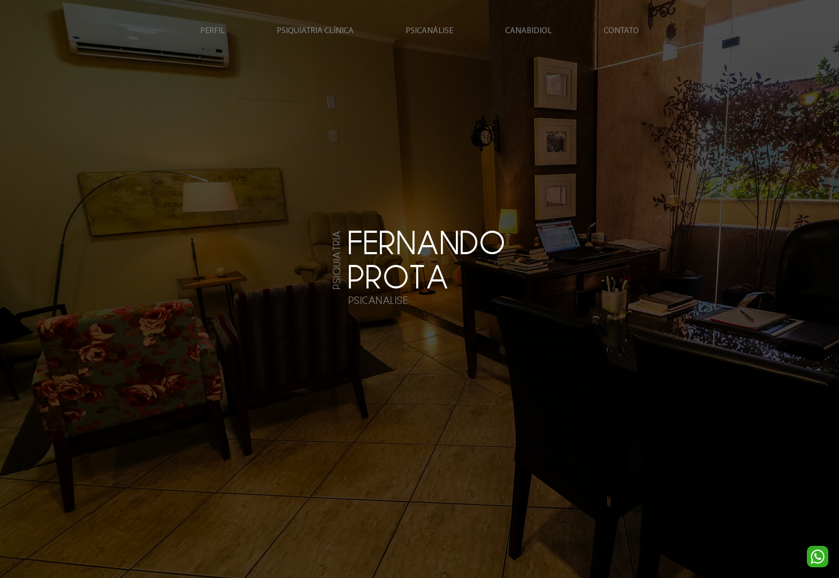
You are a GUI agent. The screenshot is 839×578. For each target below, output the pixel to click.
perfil (212, 31)
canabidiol (528, 31)
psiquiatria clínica (315, 31)
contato (621, 31)
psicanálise (429, 31)
